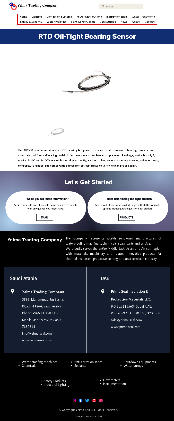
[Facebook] (80, 400)
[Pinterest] (94, 400)
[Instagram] (73, 400)
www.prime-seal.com (126, 327)
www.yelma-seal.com (37, 340)
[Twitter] (87, 400)
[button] (56, 21)
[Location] (12, 291)
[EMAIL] (44, 217)
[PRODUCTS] (126, 217)
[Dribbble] (100, 400)
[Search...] (121, 7)
